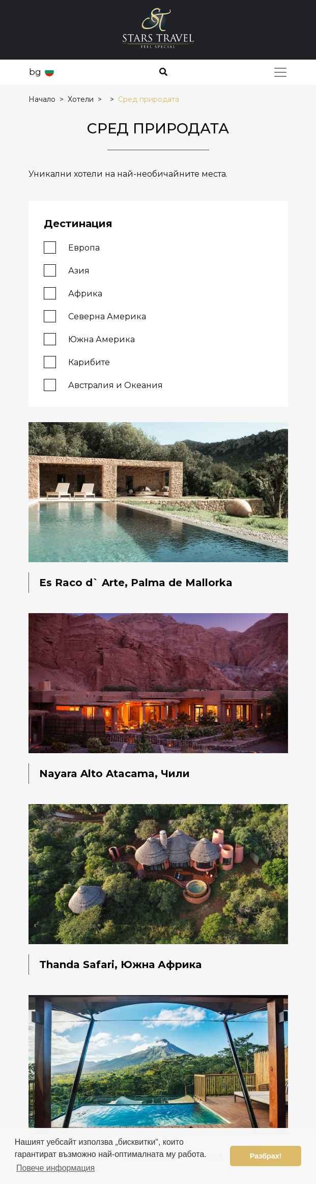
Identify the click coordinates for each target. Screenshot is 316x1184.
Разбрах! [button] (266, 1156)
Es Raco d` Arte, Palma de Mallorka (136, 582)
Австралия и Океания (103, 384)
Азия (67, 270)
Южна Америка (89, 339)
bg (35, 72)
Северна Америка (95, 316)
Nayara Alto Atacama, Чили (114, 773)
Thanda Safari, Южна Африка (120, 964)
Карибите (77, 361)
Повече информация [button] (55, 1168)
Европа (72, 247)
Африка (73, 293)
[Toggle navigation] (280, 72)
